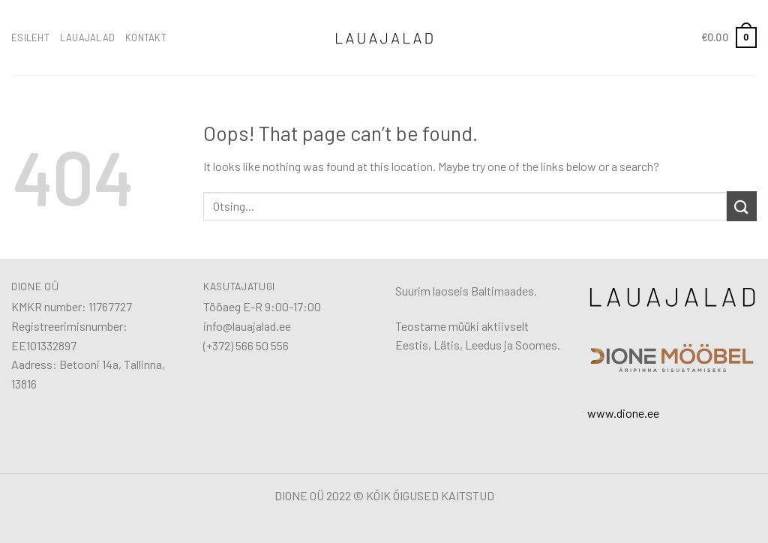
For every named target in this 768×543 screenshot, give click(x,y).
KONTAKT (145, 38)
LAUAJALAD (87, 38)
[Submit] (742, 205)
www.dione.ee (623, 413)
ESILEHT (30, 38)
